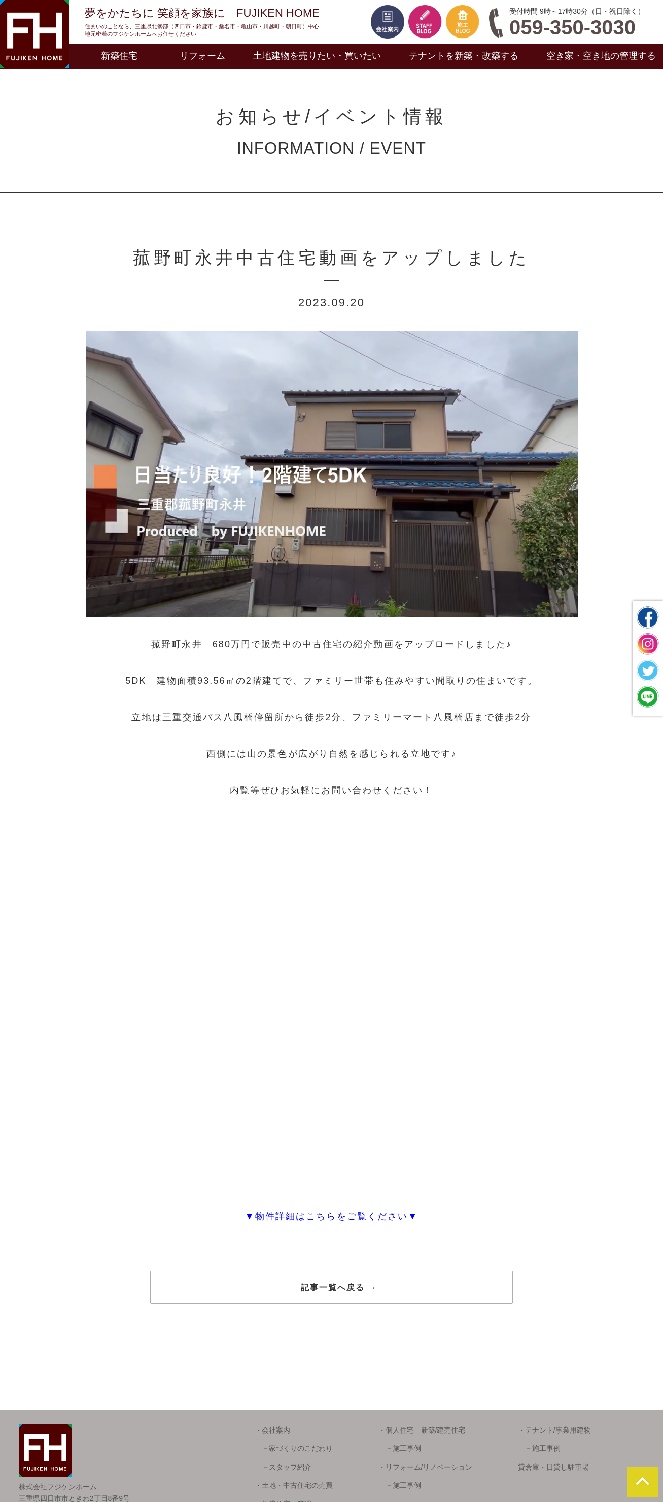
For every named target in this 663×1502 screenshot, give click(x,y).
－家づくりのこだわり (294, 1448)
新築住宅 (119, 56)
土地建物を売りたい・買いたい (317, 56)
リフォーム (202, 56)
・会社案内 (272, 1430)
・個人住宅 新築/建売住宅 (422, 1430)
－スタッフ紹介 (283, 1467)
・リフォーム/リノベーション (425, 1467)
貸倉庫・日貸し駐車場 (553, 1467)
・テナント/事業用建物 (554, 1430)
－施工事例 (399, 1448)
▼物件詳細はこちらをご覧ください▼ (331, 1216)
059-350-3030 (572, 27)
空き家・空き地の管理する (601, 56)
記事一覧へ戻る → (339, 1287)
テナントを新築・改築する (463, 56)
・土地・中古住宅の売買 (294, 1485)
